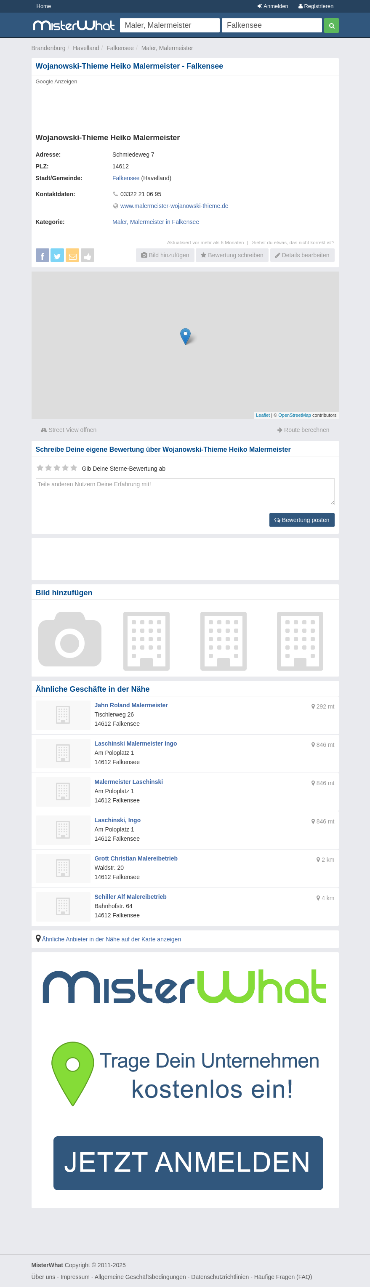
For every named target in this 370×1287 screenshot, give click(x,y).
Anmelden (273, 6)
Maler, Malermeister (167, 48)
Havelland (86, 48)
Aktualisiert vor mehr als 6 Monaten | (209, 242)
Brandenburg (49, 48)
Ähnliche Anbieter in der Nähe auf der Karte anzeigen (111, 939)
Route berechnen (303, 429)
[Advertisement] (185, 106)
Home (44, 6)
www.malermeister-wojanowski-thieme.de (174, 206)
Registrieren (316, 6)
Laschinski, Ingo (118, 820)
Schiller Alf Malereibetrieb (131, 896)
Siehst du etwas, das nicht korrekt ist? (293, 242)
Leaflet (263, 415)
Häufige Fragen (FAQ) (283, 1277)
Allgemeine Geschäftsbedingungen (140, 1277)
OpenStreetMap (294, 415)
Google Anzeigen (56, 81)
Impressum (75, 1277)
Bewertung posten (302, 520)
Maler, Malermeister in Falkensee (155, 221)
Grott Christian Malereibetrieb (136, 858)
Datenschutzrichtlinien (220, 1277)
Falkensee (120, 48)
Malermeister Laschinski (129, 781)
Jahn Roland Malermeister (131, 705)
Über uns (44, 1277)
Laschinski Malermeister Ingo (136, 743)
